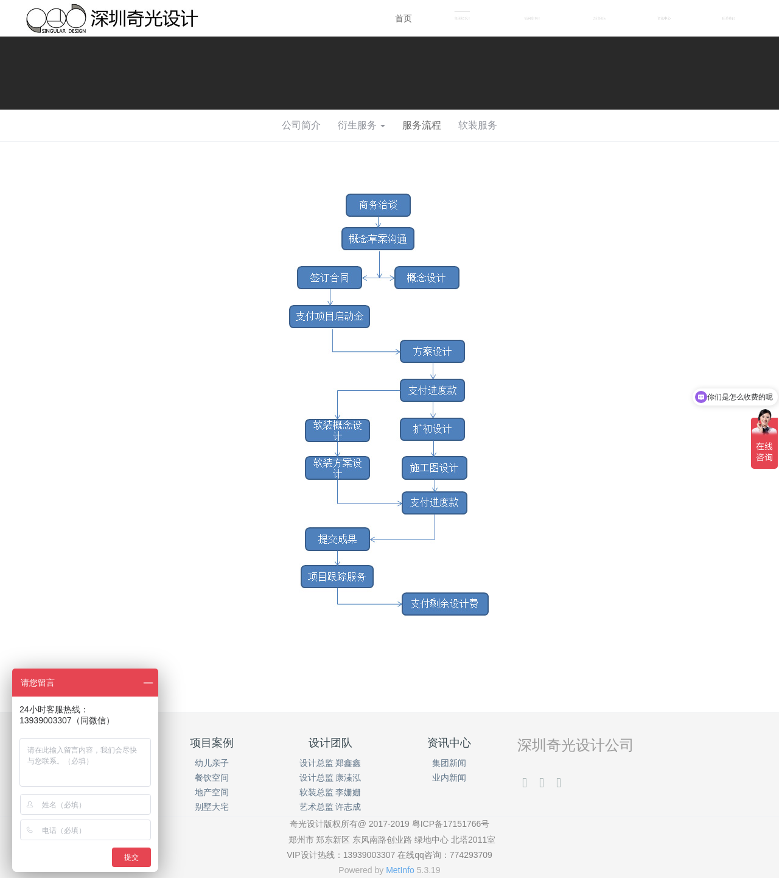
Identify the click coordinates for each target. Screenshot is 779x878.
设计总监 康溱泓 (330, 777)
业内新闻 (449, 777)
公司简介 (301, 125)
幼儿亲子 (212, 763)
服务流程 (421, 125)
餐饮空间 (212, 777)
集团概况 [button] (462, 19)
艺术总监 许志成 (330, 807)
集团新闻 (449, 763)
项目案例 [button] (532, 19)
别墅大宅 (212, 807)
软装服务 (477, 125)
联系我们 (728, 18)
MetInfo (400, 870)
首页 (403, 18)
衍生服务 (361, 125)
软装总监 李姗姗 (330, 792)
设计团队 (599, 18)
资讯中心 (664, 18)
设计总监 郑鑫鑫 (330, 763)
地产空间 (212, 792)
